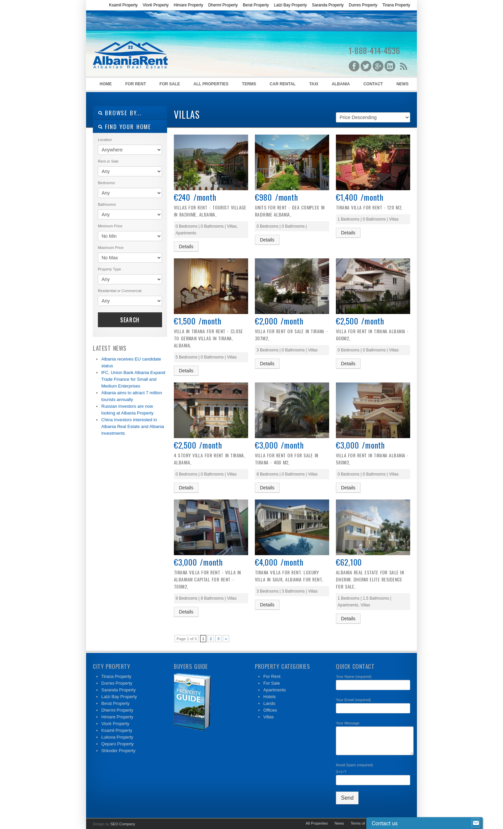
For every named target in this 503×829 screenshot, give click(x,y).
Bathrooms (107, 204)
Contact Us (394, 823)
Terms (249, 84)
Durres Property (363, 5)
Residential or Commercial (119, 291)
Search (130, 320)
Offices (270, 710)
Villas (268, 716)
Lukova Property (117, 737)
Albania (341, 84)
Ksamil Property (123, 5)
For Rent (135, 84)
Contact (373, 84)
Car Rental (283, 84)
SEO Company (122, 824)
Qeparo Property (117, 743)
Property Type (109, 269)
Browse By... (119, 113)
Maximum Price (111, 248)
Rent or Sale (108, 161)
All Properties (211, 84)
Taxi (313, 84)
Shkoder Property (118, 750)
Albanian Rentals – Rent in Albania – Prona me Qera (143, 44)
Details (186, 246)
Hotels (269, 696)
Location (105, 140)
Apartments (274, 689)
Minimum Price (110, 226)
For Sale (169, 84)
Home (106, 84)
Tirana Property (396, 5)
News (402, 84)
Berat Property (256, 5)
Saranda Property (328, 5)
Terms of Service (364, 823)
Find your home (124, 126)
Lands (269, 703)
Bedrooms (106, 183)
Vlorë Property (156, 5)
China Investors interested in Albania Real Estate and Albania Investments (132, 426)
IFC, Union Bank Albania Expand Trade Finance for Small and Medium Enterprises (133, 379)
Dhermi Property (223, 5)
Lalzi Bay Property (290, 5)
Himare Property (188, 5)
